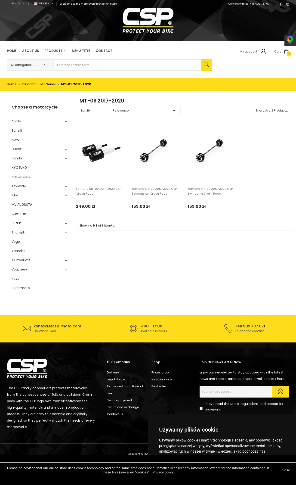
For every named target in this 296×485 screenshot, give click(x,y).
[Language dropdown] (43, 3)
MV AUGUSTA (22, 204)
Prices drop (160, 372)
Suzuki (17, 223)
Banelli (17, 130)
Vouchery (19, 269)
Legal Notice (116, 379)
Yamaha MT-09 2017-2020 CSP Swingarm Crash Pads (210, 191)
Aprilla (16, 121)
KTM (15, 195)
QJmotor (19, 213)
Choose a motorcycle (35, 107)
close (286, 470)
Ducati (17, 149)
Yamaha (18, 251)
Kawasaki (19, 186)
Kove (15, 278)
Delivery (113, 372)
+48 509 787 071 (260, 4)
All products (21, 260)
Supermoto (21, 288)
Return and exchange (123, 407)
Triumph (18, 232)
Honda (17, 158)
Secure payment (119, 400)
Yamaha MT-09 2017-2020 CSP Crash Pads (98, 191)
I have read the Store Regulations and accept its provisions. (244, 406)
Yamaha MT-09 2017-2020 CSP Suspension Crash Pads (154, 191)
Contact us (115, 414)
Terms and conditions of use (125, 389)
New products (162, 379)
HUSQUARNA (21, 176)
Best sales (159, 386)
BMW (15, 139)
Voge (16, 241)
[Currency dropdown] (18, 3)
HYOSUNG (19, 167)
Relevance (145, 110)
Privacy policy (163, 472)
